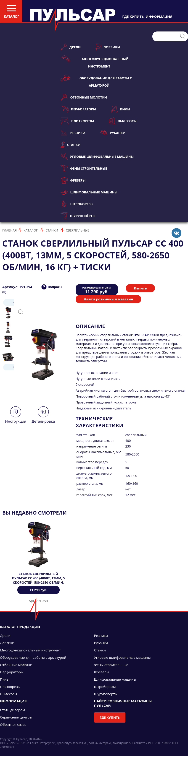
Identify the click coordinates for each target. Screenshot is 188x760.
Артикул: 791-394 (17, 286)
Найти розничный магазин (108, 299)
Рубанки (112, 132)
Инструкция (15, 421)
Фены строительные (84, 168)
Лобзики (107, 47)
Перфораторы (78, 109)
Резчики (73, 132)
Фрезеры (73, 180)
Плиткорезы (77, 120)
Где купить (110, 717)
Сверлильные (77, 230)
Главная (9, 230)
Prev (8, 302)
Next (8, 367)
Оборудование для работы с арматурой (96, 81)
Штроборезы (77, 203)
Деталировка (43, 421)
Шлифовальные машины (89, 192)
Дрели (71, 47)
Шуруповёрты (78, 215)
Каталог (31, 230)
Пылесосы (123, 120)
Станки (70, 144)
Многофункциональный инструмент (94, 61)
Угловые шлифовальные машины (97, 156)
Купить (140, 288)
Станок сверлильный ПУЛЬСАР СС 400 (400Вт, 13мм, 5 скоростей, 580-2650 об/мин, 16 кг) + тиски (38, 580)
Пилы (120, 109)
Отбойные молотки (84, 97)
